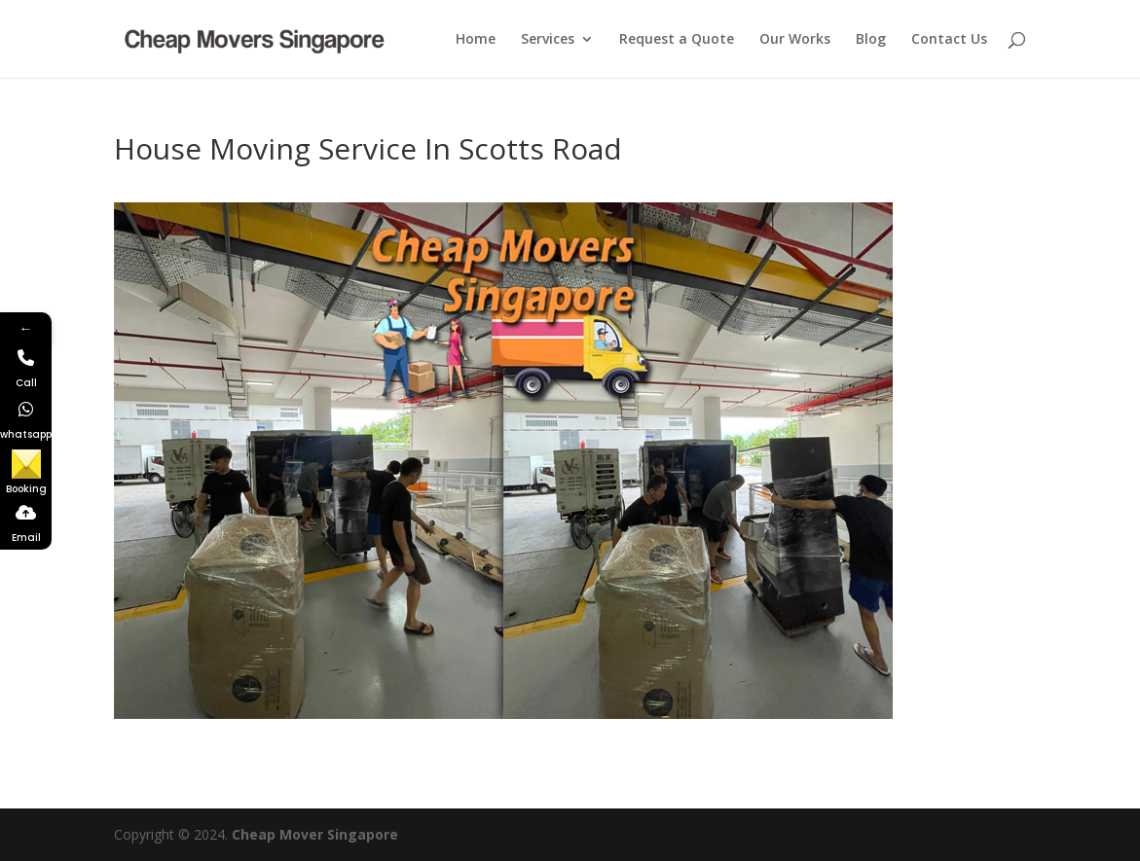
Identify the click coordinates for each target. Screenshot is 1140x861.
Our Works (794, 40)
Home (476, 40)
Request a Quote (676, 40)
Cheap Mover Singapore (315, 834)
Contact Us (949, 40)
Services (547, 40)
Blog (871, 40)
